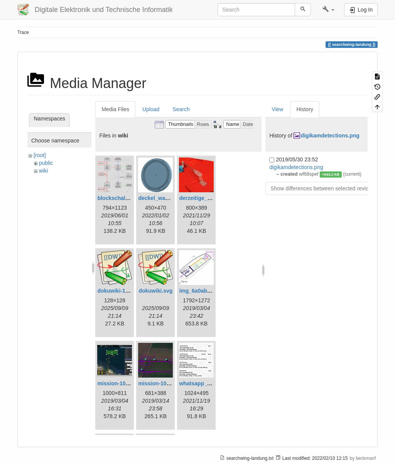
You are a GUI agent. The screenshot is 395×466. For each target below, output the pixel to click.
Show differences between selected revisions (324, 188)
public (46, 163)
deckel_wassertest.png (167, 198)
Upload (150, 109)
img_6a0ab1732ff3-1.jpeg (211, 291)
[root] (40, 155)
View (277, 109)
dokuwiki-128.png (119, 291)
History (304, 109)
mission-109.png (159, 383)
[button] (328, 9)
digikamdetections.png (329, 135)
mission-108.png (118, 383)
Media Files (115, 109)
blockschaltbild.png (122, 198)
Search (180, 109)
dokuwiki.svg (155, 291)
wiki (43, 171)
